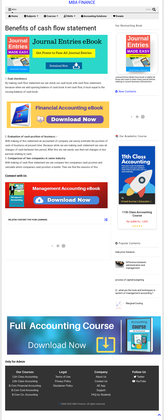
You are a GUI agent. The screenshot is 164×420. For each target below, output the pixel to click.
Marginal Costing (134, 303)
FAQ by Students (101, 394)
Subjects (31, 16)
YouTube (139, 381)
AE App (101, 385)
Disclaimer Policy (63, 385)
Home (13, 16)
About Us (101, 376)
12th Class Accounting (24, 381)
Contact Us (101, 381)
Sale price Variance (125, 252)
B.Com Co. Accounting (25, 394)
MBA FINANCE (82, 2)
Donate (118, 16)
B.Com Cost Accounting (24, 390)
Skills (69, 16)
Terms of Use (62, 376)
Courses (51, 16)
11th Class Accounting (24, 376)
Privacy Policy (63, 381)
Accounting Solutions (94, 16)
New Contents (125, 91)
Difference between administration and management (136, 265)
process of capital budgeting (129, 280)
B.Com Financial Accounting (25, 385)
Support (101, 390)
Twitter (139, 376)
